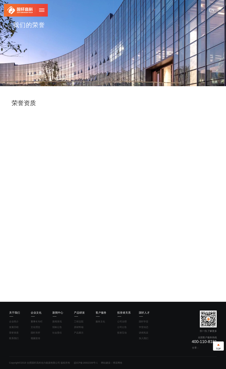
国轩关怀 (35, 332)
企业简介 (14, 321)
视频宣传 (35, 338)
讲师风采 (143, 332)
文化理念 (35, 327)
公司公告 (122, 327)
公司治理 (122, 321)
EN (211, 10)
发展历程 (14, 327)
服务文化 (100, 321)
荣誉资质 (14, 332)
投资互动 (122, 332)
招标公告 (57, 327)
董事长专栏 (37, 321)
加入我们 (143, 338)
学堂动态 (143, 327)
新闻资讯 (57, 321)
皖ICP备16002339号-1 (86, 362)
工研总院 (78, 321)
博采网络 (117, 362)
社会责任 (57, 332)
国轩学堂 (143, 321)
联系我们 (14, 338)
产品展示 (78, 332)
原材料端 (78, 327)
